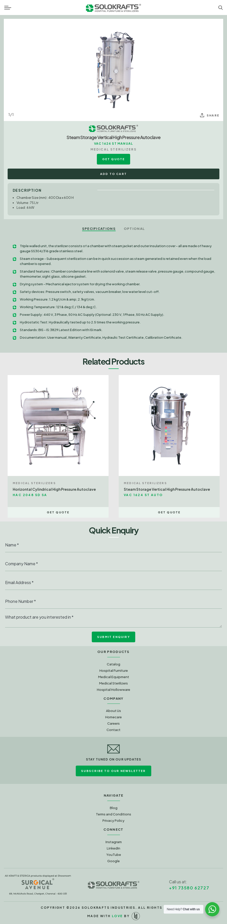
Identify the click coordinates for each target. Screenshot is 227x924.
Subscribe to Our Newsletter (113, 770)
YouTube (113, 855)
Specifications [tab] (99, 229)
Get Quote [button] (113, 159)
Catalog (113, 664)
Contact (113, 730)
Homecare (113, 717)
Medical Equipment (113, 677)
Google (113, 861)
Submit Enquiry (113, 636)
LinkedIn (113, 848)
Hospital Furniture (113, 670)
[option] (113, 70)
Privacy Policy (113, 820)
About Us (113, 711)
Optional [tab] (134, 229)
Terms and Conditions (113, 814)
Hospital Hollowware (113, 690)
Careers (113, 723)
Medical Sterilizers (113, 683)
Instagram (113, 842)
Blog (113, 808)
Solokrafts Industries (108, 908)
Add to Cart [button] (113, 173)
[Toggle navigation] (7, 8)
